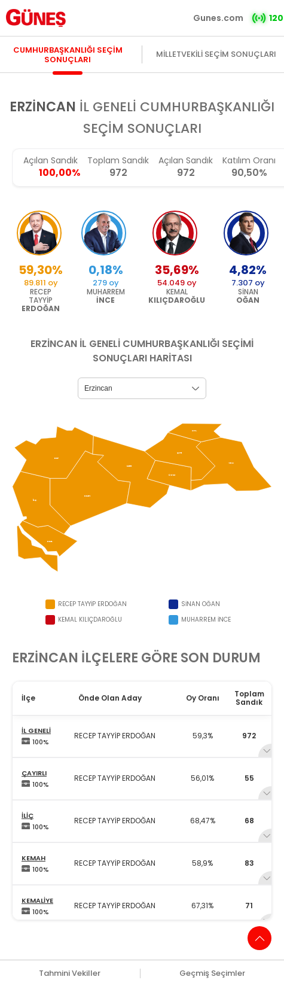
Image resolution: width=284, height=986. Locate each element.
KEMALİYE (37, 900)
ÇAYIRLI (34, 773)
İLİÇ (27, 815)
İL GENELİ (36, 730)
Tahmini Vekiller (69, 973)
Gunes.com (218, 18)
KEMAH (33, 858)
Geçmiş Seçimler (212, 973)
